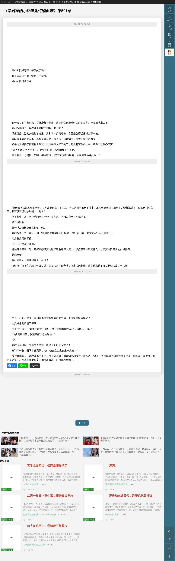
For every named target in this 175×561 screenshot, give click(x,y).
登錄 (169, 44)
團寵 (45, 2)
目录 (169, 35)
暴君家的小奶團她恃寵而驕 (76, 2)
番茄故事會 (19, 2)
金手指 (52, 2)
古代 (35, 2)
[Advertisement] (82, 48)
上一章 (169, 18)
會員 (169, 52)
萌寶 (31, 2)
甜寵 (41, 2)
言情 (58, 2)
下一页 (82, 422)
